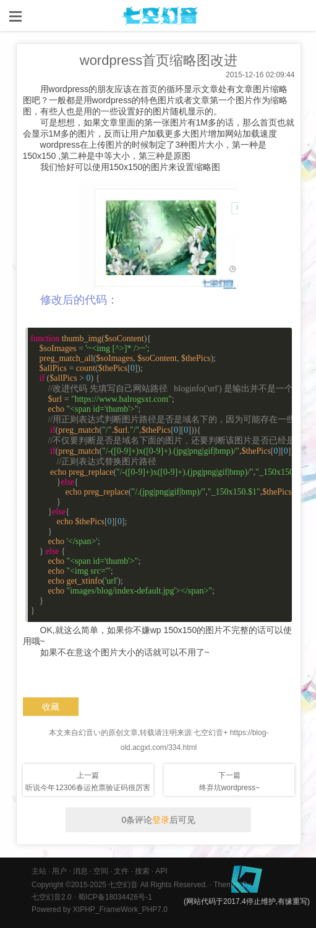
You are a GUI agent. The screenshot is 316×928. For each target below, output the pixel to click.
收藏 (50, 707)
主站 (39, 871)
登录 (160, 820)
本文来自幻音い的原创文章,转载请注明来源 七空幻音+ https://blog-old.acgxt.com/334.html (159, 740)
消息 (80, 871)
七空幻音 (123, 884)
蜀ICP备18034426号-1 (115, 897)
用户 (59, 871)
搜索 (142, 871)
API (161, 871)
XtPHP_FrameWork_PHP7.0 (120, 909)
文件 (121, 871)
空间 (100, 871)
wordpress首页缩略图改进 (158, 60)
